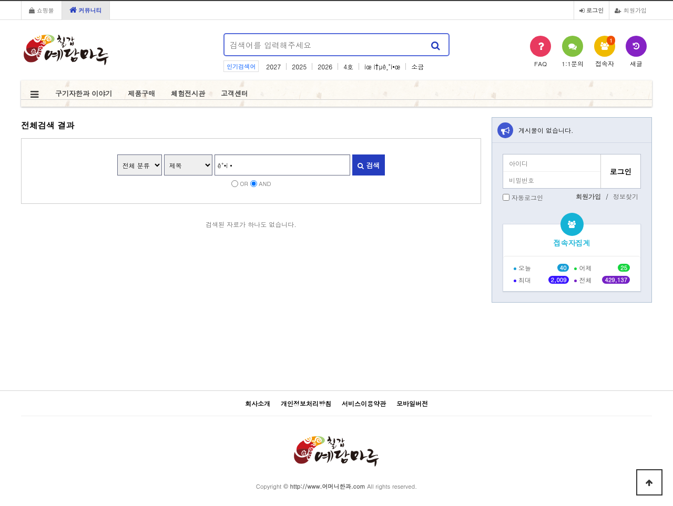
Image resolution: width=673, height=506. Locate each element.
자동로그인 (527, 197)
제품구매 (141, 93)
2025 (299, 66)
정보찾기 (625, 196)
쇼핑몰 (41, 10)
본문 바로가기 (0, 0)
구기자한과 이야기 (83, 93)
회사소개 (257, 403)
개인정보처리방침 (306, 403)
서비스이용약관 (364, 403)
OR (244, 183)
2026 (325, 66)
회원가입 (631, 10)
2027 (273, 66)
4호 (348, 66)
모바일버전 (412, 403)
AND (265, 183)
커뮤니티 (85, 10)
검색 (369, 165)
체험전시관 (188, 93)
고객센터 (234, 93)
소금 (417, 66)
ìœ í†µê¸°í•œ (382, 66)
